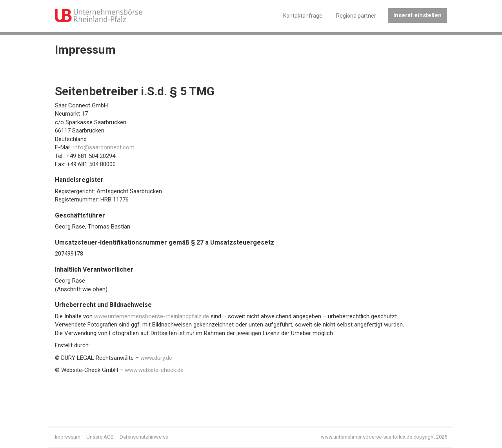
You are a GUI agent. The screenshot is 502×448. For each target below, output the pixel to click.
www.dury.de (156, 357)
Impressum (67, 437)
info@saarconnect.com (104, 147)
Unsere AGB (100, 437)
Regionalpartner (356, 16)
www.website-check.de (154, 370)
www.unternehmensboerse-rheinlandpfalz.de (151, 316)
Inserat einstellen (417, 15)
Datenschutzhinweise (144, 437)
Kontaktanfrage (302, 16)
